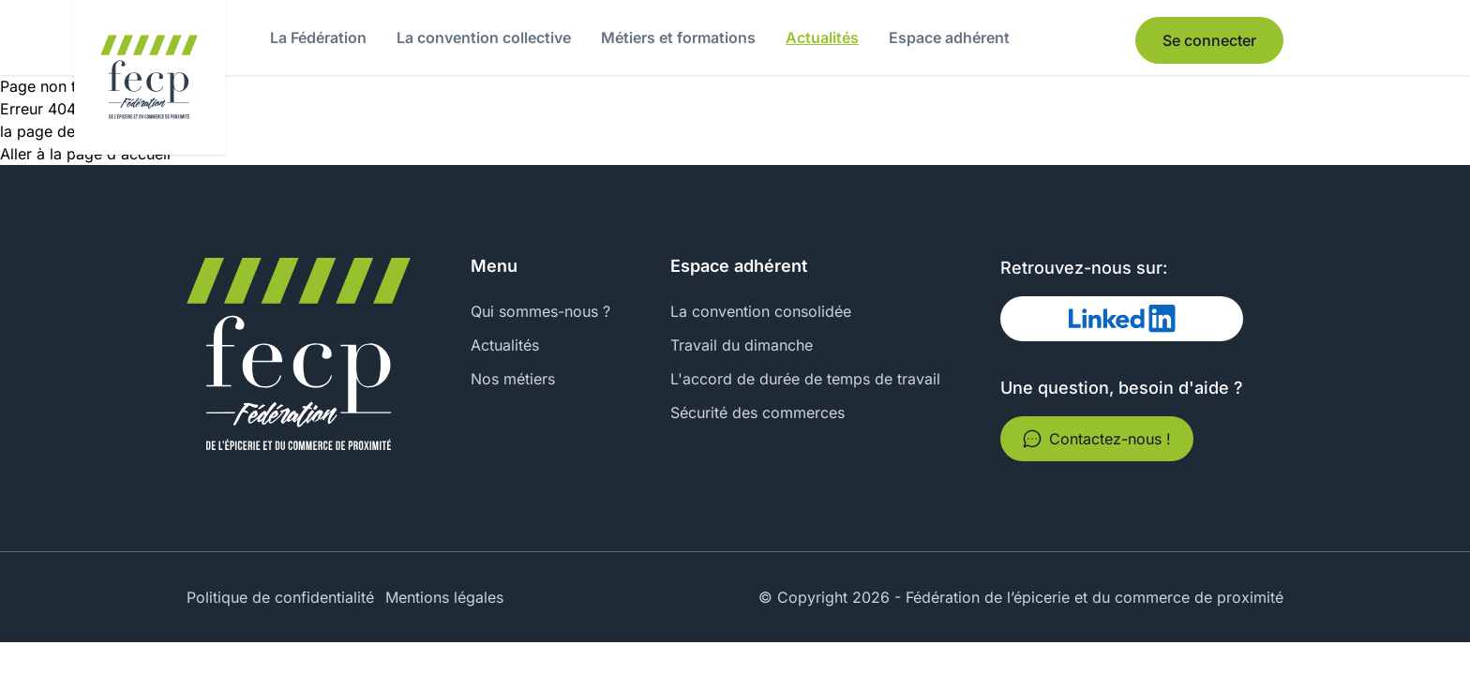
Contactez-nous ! (1097, 438)
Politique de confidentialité (280, 597)
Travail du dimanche (741, 345)
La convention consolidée (760, 311)
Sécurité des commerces (757, 412)
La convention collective (484, 37)
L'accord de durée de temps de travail (805, 378)
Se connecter (1209, 40)
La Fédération (318, 37)
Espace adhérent (949, 37)
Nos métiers (513, 378)
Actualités (822, 37)
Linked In (1055, 318)
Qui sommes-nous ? (540, 311)
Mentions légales (444, 597)
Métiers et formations (678, 37)
